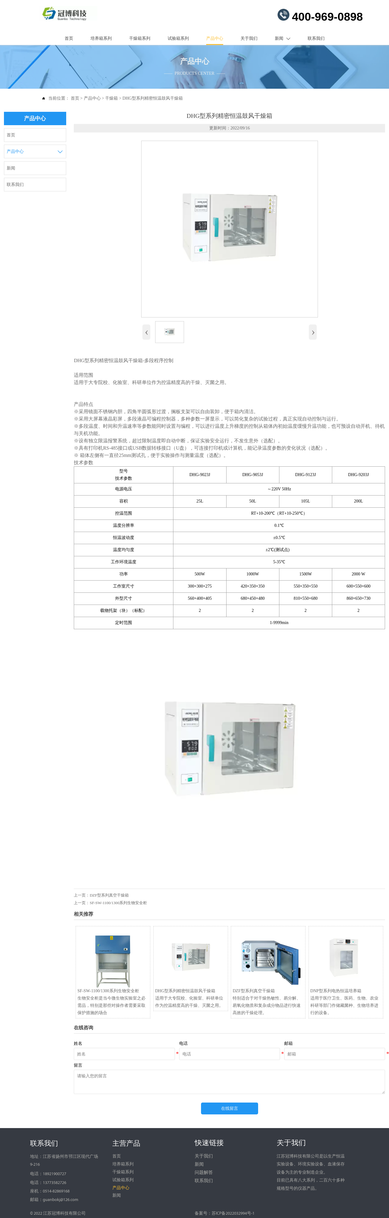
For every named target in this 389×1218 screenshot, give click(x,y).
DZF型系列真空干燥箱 (109, 893)
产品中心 (92, 96)
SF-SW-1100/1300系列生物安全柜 (118, 901)
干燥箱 (111, 96)
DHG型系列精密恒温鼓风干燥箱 (152, 96)
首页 (75, 96)
